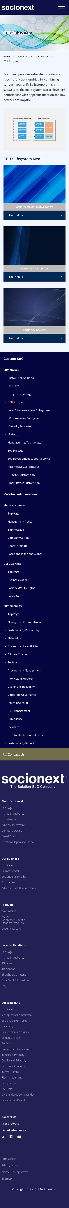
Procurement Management (24, 670)
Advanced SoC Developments (19, 888)
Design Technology (20, 394)
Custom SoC (42, 56)
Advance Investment (13, 825)
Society (12, 662)
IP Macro (13, 434)
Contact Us (16, 754)
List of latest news (14, 1130)
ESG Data (13, 727)
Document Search (12, 928)
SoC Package (15, 450)
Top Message (16, 529)
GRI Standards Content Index (25, 735)
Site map (7, 1178)
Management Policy (20, 521)
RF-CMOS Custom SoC (21, 475)
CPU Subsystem (17, 402)
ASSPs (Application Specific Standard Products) (13, 920)
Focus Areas (15, 596)
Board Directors (17, 546)
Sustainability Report (21, 743)
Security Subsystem (21, 426)
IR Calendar (8, 969)
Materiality (14, 638)
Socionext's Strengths (21, 588)
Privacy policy (10, 1165)
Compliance (15, 719)
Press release (11, 1123)
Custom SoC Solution (21, 378)
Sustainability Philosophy (23, 630)
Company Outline (18, 537)
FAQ (4, 986)
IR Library (7, 963)
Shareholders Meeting (14, 974)
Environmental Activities (23, 646)
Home (6, 56)
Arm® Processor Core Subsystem (29, 410)
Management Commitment (25, 622)
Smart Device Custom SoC (24, 483)
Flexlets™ (13, 386)
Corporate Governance (22, 694)
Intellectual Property (20, 678)
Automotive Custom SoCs (23, 466)
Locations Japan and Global (25, 554)
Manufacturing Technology (24, 442)
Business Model (17, 580)
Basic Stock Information (15, 980)
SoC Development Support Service (29, 458)
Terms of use (9, 1158)
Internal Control (18, 703)
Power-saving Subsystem (24, 418)
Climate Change (18, 654)
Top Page (13, 513)
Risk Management (19, 711)
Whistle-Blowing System (15, 1172)
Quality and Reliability (21, 686)
